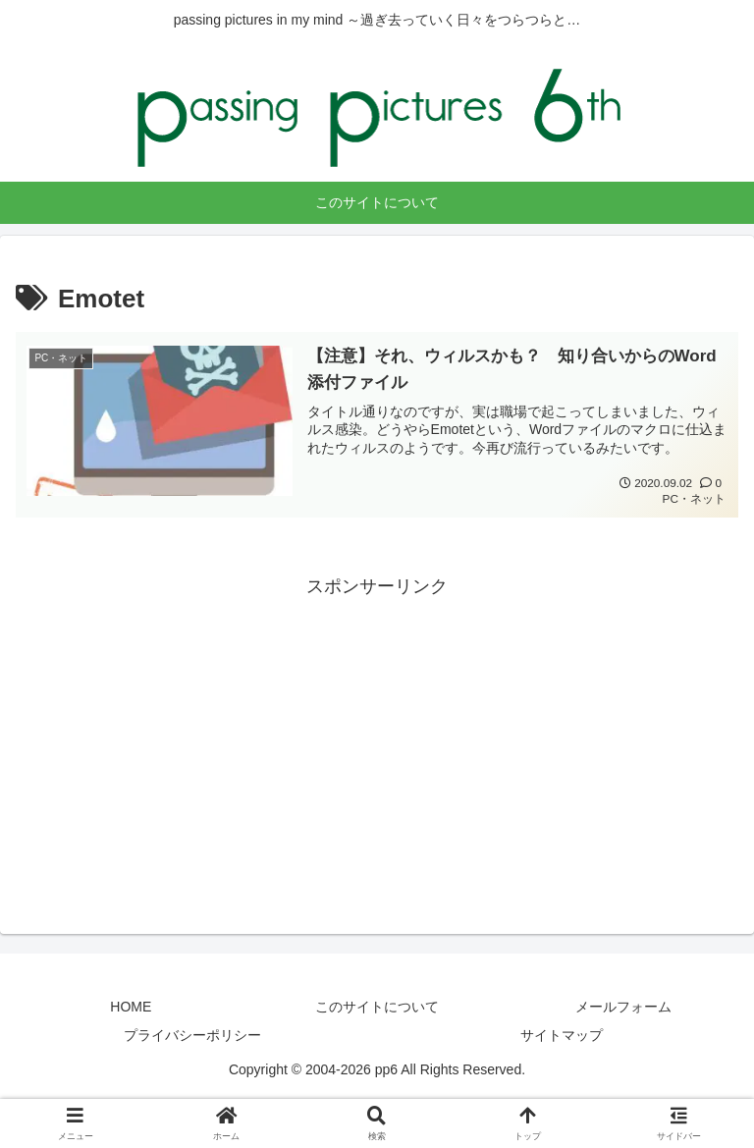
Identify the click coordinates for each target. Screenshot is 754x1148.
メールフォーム (623, 1006)
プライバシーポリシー (192, 1036)
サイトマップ (561, 1036)
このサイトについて (377, 1006)
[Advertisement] (377, 740)
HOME (130, 1006)
